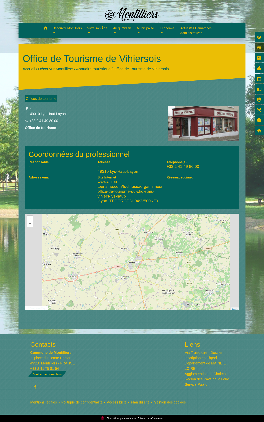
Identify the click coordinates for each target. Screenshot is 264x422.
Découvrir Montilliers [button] (67, 28)
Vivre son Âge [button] (97, 28)
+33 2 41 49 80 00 (43, 121)
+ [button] (30, 218)
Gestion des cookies (170, 402)
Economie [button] (167, 28)
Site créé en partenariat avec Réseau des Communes (132, 418)
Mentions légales (43, 402)
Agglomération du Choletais (206, 374)
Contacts (43, 344)
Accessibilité (116, 402)
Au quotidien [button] (122, 28)
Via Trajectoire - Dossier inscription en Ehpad (204, 355)
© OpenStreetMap (36, 308)
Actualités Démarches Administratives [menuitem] (196, 30)
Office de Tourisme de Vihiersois (141, 69)
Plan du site (140, 402)
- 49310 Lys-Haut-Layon (48, 111)
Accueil (29, 69)
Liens (192, 344)
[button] (45, 28)
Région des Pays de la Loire (207, 379)
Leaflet (235, 309)
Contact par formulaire (47, 374)
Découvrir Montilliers (55, 69)
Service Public (196, 384)
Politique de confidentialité (81, 402)
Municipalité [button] (145, 28)
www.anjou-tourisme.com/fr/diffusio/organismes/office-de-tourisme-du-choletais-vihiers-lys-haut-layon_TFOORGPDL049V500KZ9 (130, 191)
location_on (130, 257)
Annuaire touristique (93, 69)
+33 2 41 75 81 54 (44, 368)
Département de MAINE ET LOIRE (206, 366)
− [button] (30, 224)
